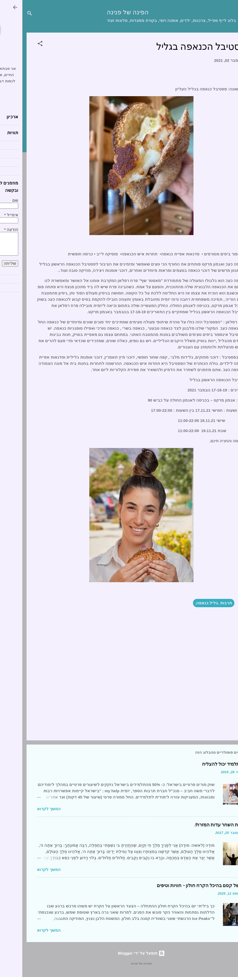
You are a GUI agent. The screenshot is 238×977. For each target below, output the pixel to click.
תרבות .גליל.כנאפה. (191, 603)
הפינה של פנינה (105, 12)
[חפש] (7, 14)
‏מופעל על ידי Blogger (119, 953)
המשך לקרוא (26, 809)
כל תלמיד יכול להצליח (201, 764)
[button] (18, 44)
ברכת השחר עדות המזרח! (197, 825)
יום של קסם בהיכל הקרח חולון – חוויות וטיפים (178, 885)
